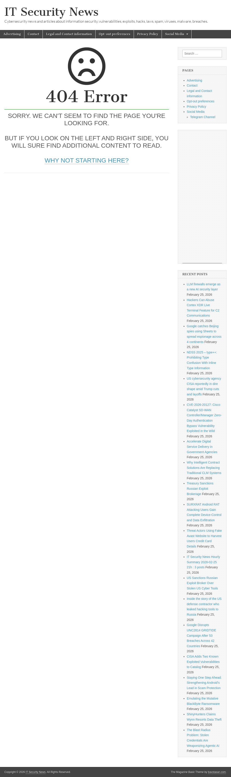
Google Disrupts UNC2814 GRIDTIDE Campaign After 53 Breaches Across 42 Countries (201, 635)
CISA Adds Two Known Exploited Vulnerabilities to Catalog (203, 662)
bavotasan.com (217, 772)
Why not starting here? (87, 160)
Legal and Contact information (69, 34)
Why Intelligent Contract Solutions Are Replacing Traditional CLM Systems (204, 468)
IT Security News (51, 12)
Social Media (174, 34)
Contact (33, 34)
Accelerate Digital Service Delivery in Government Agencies (202, 447)
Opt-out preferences (114, 34)
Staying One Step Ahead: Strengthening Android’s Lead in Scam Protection (204, 683)
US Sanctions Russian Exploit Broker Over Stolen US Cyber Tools (202, 583)
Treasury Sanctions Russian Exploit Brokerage (200, 489)
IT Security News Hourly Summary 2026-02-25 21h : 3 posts (203, 562)
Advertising (12, 34)
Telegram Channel (202, 117)
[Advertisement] (86, 211)
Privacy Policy (147, 34)
